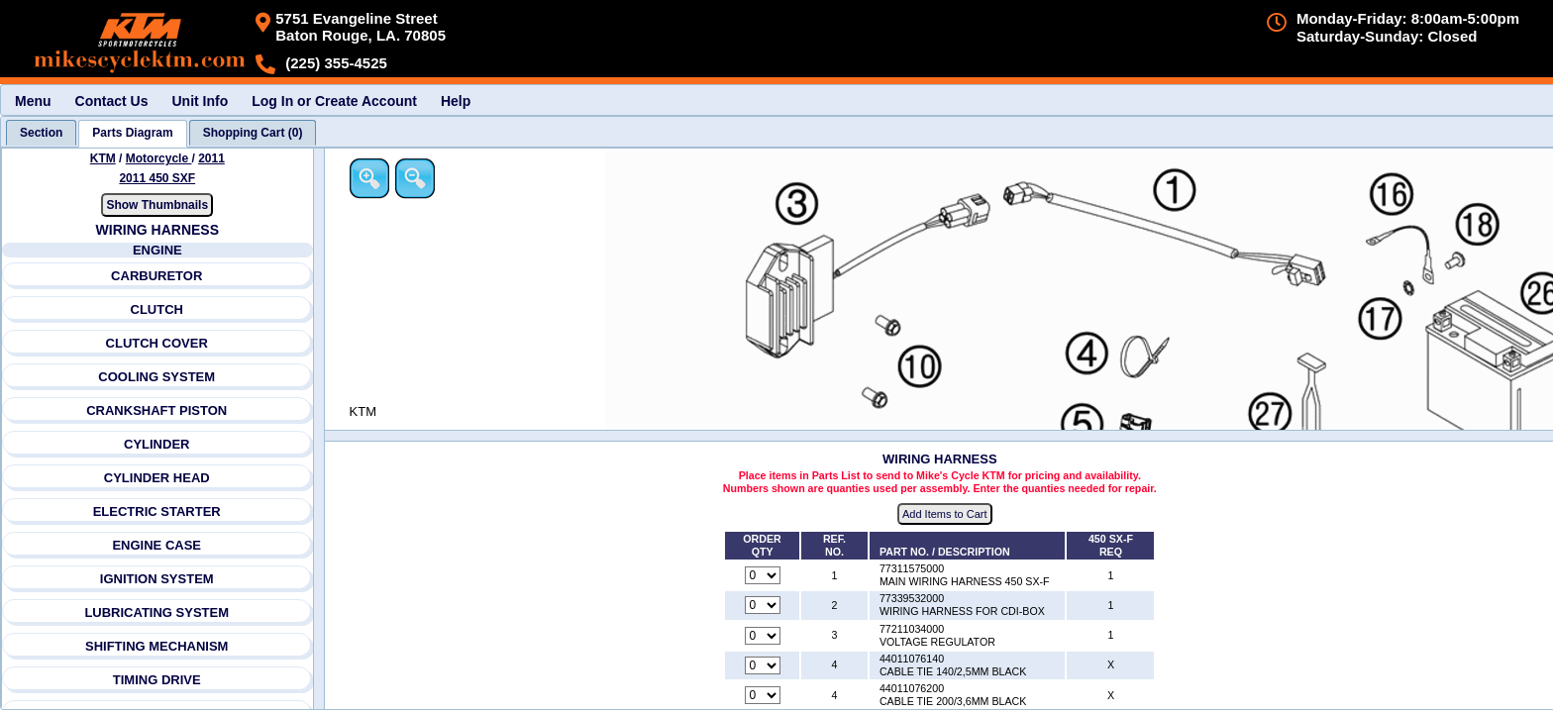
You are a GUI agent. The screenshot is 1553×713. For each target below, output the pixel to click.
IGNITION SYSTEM (157, 578)
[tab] (41, 133)
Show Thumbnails (157, 205)
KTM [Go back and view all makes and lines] (103, 158)
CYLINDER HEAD (157, 477)
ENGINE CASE (156, 545)
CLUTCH (157, 309)
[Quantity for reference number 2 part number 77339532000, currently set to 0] (762, 605)
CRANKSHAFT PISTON (156, 410)
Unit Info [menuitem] (199, 101)
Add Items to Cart (944, 514)
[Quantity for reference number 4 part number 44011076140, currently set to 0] (762, 665)
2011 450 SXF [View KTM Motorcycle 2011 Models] (157, 178)
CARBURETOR (156, 275)
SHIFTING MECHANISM (156, 646)
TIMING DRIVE (157, 679)
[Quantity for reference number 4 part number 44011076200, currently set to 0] (762, 695)
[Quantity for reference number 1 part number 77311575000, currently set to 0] (762, 575)
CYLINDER (156, 444)
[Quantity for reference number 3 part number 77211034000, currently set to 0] (762, 636)
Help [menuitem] (455, 101)
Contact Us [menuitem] (112, 101)
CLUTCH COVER (157, 343)
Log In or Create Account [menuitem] (334, 101)
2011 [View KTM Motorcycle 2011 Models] (211, 158)
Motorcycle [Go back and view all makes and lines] (159, 158)
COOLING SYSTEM (156, 376)
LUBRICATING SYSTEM (156, 612)
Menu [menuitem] (33, 101)
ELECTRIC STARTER (157, 511)
